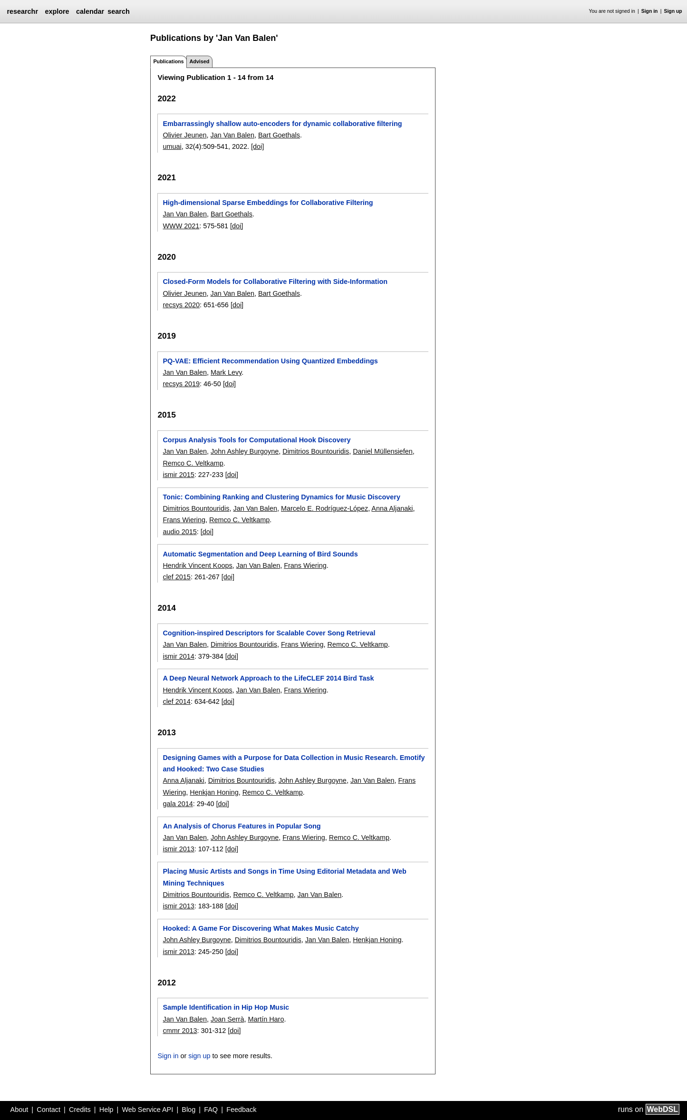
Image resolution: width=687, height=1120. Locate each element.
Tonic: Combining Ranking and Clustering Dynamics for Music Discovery (281, 497)
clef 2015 (176, 577)
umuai (172, 146)
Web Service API (147, 1109)
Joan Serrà (227, 1019)
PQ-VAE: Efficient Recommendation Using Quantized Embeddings (270, 361)
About (19, 1109)
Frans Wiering (184, 520)
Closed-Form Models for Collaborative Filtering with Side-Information (275, 281)
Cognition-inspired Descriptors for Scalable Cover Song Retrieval (269, 633)
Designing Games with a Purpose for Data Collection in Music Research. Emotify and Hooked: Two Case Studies (294, 763)
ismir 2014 (178, 656)
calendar (90, 11)
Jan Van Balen (232, 135)
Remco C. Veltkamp (193, 463)
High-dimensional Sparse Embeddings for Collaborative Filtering (268, 202)
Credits (80, 1109)
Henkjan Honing (214, 792)
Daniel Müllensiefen (383, 451)
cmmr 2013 (180, 1030)
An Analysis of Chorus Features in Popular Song (241, 826)
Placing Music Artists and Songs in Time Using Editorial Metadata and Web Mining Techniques (284, 876)
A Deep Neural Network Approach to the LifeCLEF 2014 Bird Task (268, 678)
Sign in (649, 11)
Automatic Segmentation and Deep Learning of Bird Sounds (260, 554)
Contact (48, 1109)
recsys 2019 (181, 384)
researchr (22, 11)
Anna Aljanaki (392, 508)
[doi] (257, 146)
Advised (199, 61)
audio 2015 (179, 532)
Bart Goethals (279, 135)
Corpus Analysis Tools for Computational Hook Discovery (256, 440)
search (118, 11)
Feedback (241, 1109)
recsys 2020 (181, 305)
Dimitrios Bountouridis (315, 451)
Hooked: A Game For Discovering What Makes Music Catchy (260, 928)
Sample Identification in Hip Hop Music (226, 1007)
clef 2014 (176, 701)
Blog (188, 1109)
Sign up (673, 11)
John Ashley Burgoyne (245, 451)
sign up (199, 1056)
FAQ (211, 1109)
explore (57, 11)
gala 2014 (178, 804)
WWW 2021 (181, 226)
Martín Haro (266, 1019)
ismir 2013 (178, 849)
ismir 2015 (178, 474)
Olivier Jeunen (184, 135)
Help (106, 1109)
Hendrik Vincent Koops (197, 565)
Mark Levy (226, 372)
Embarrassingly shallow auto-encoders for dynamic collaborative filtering (282, 123)
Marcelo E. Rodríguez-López (324, 508)
